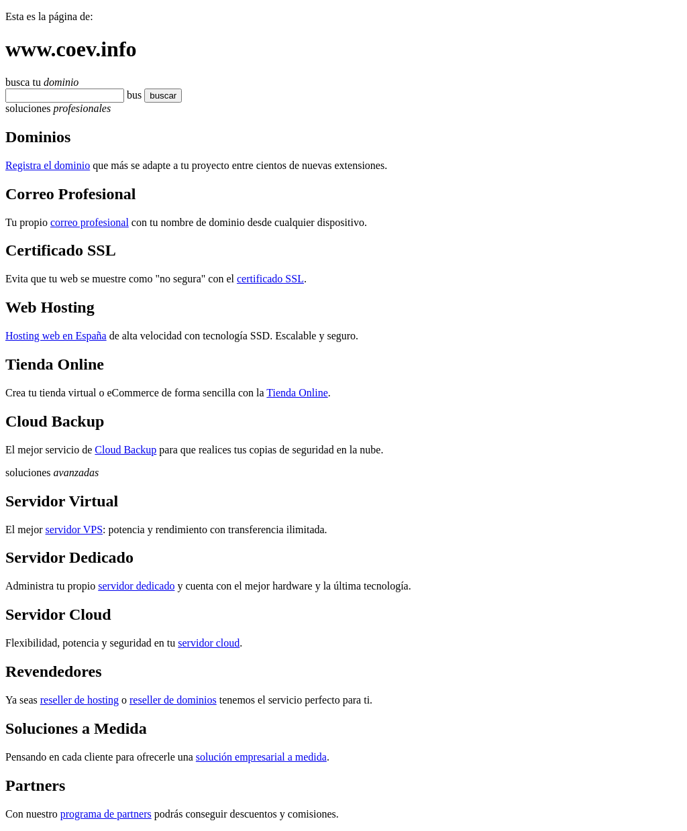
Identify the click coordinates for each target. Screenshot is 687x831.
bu (132, 95)
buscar (159, 96)
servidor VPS (74, 529)
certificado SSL (270, 278)
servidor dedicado (136, 586)
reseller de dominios (173, 700)
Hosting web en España (56, 335)
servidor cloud (209, 643)
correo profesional (89, 222)
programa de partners (106, 814)
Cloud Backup (125, 449)
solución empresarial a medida (261, 757)
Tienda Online (296, 392)
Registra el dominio (47, 165)
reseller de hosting (79, 700)
